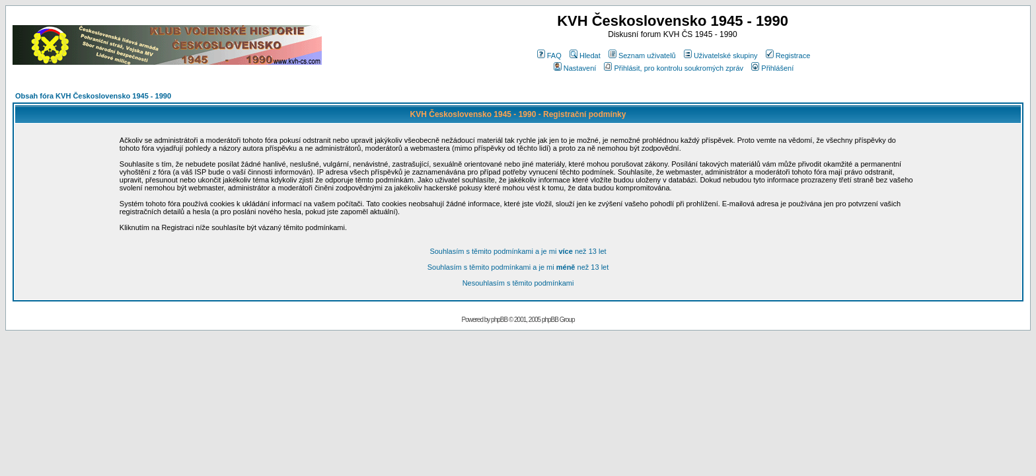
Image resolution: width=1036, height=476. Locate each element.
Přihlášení (772, 68)
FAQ (549, 56)
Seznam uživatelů (642, 56)
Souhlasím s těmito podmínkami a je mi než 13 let (517, 251)
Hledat (585, 56)
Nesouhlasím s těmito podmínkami (518, 283)
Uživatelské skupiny (721, 56)
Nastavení (575, 68)
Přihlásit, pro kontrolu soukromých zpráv (673, 68)
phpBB (499, 319)
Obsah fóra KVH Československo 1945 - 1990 (93, 96)
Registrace (788, 56)
